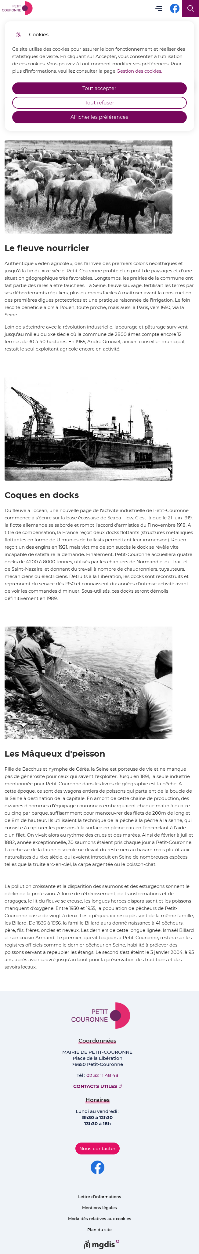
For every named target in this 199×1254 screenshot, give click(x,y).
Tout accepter (99, 88)
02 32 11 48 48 (102, 1075)
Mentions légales (99, 1207)
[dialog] (99, 76)
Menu (158, 8)
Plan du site (99, 1229)
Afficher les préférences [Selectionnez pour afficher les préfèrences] (99, 117)
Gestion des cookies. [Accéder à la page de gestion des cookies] (139, 71)
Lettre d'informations (99, 1196)
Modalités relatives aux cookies (99, 1218)
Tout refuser (99, 103)
